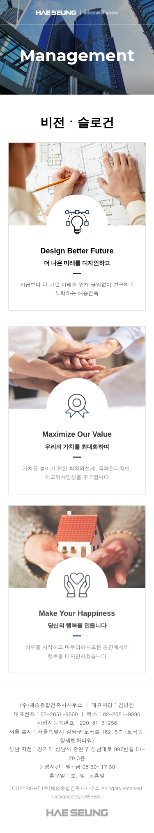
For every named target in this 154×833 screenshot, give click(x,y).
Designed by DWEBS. (77, 796)
